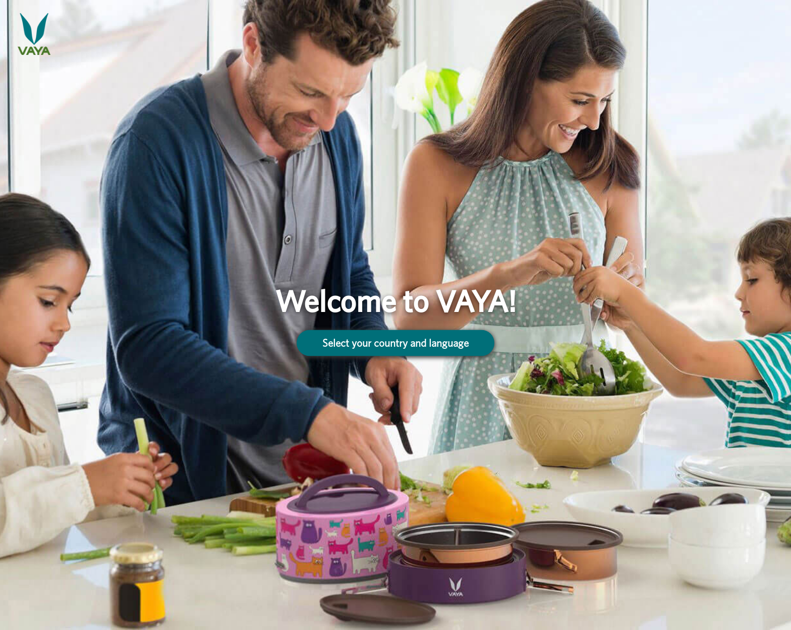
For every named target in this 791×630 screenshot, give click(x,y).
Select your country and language (395, 343)
